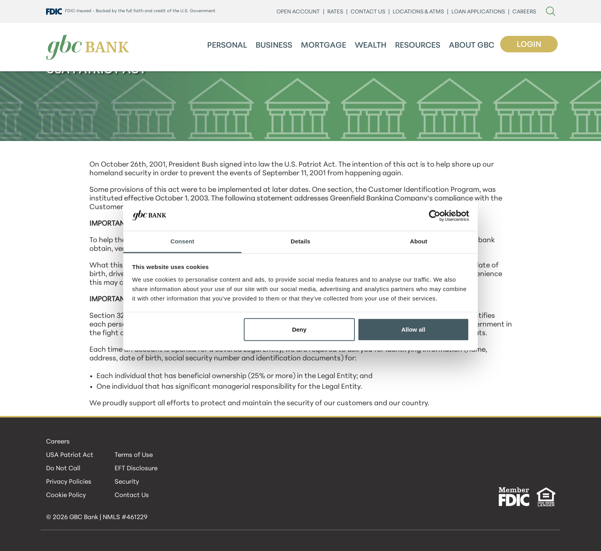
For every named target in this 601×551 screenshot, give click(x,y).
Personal (227, 46)
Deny (299, 329)
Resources (417, 46)
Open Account (298, 12)
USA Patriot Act (69, 455)
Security (127, 482)
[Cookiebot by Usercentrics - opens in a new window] (434, 216)
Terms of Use (134, 455)
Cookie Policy (66, 495)
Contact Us (132, 495)
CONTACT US (368, 12)
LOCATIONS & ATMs (418, 12)
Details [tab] (300, 241)
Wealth (370, 46)
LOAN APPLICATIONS (478, 12)
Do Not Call (63, 469)
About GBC (471, 46)
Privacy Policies (68, 482)
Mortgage (323, 46)
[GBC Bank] (87, 47)
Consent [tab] (183, 241)
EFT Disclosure (136, 469)
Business (274, 46)
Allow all (413, 329)
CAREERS (524, 12)
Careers (58, 442)
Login (529, 45)
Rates (335, 12)
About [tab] (418, 241)
